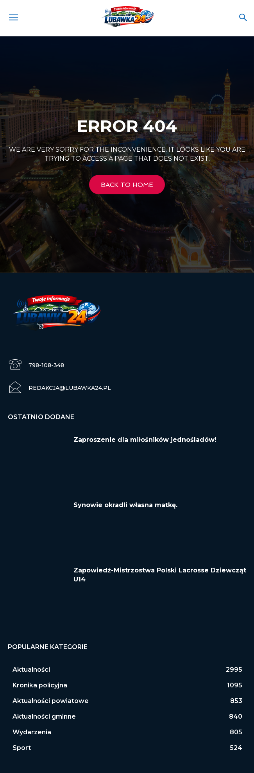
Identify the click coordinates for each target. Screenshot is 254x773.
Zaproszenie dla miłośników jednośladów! (144, 439)
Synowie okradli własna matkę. (125, 505)
